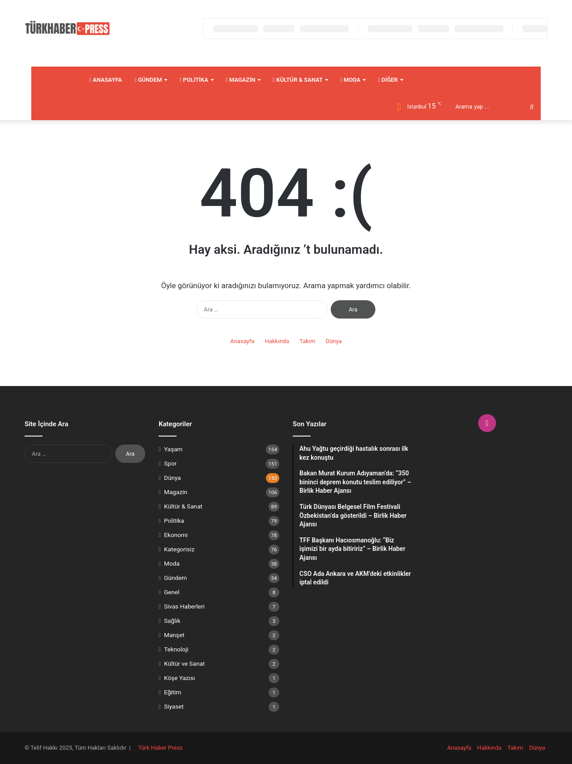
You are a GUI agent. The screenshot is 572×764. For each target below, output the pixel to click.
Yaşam (173, 449)
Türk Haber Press (160, 747)
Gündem (148, 79)
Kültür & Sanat (298, 79)
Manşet (174, 634)
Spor (170, 463)
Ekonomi (176, 534)
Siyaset (174, 706)
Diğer (388, 79)
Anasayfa (105, 79)
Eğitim (172, 692)
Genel (172, 592)
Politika (193, 79)
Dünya (334, 341)
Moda (350, 79)
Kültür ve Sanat (184, 663)
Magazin (240, 79)
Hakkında (277, 341)
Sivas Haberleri (184, 606)
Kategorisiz (179, 549)
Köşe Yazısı (179, 677)
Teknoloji (176, 649)
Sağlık (172, 620)
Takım (307, 341)
